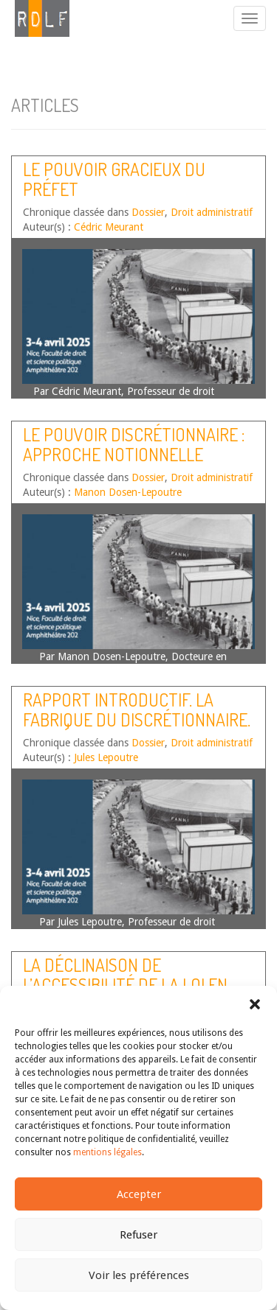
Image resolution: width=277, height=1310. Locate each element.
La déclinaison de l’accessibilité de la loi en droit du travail (125, 984)
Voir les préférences (139, 1275)
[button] (254, 1004)
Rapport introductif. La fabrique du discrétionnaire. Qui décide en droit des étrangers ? (136, 728)
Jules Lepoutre (106, 757)
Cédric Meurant (108, 227)
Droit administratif (212, 212)
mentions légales (107, 1152)
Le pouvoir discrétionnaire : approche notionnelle (133, 444)
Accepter (139, 1194)
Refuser (138, 1234)
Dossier (148, 212)
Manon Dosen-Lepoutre (128, 492)
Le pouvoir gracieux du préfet (114, 179)
